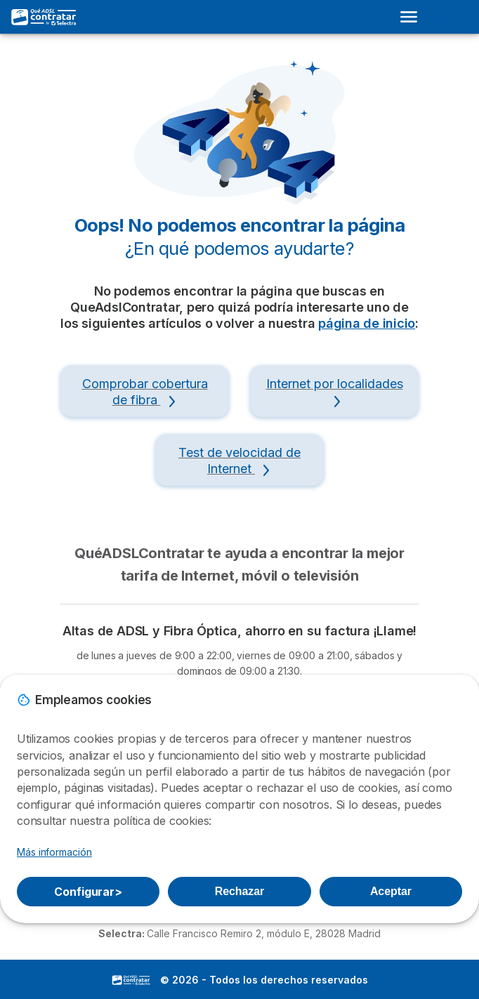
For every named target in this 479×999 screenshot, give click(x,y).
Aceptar (391, 891)
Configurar (88, 891)
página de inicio (366, 323)
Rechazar (239, 891)
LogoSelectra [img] (131, 980)
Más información (54, 852)
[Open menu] (413, 17)
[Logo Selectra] (44, 16)
